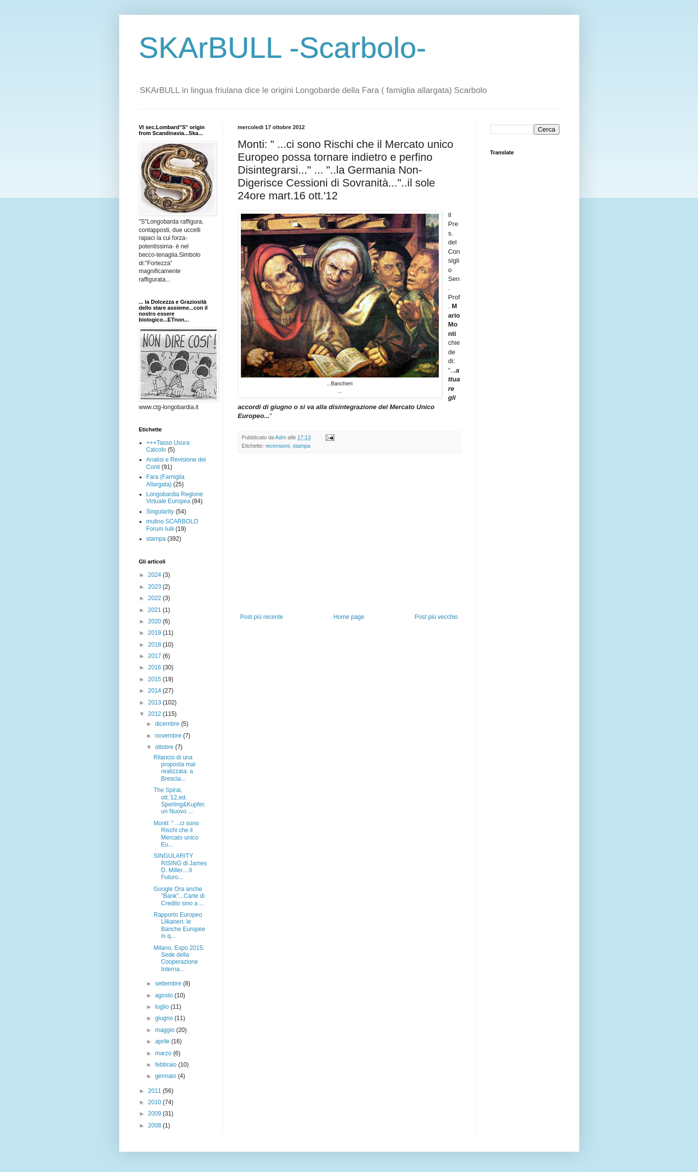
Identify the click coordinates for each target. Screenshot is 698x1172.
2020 (155, 621)
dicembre (168, 723)
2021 (155, 610)
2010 (155, 1102)
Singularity (160, 511)
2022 (155, 598)
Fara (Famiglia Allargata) (165, 480)
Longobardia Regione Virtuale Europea (174, 498)
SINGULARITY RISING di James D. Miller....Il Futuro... (180, 866)
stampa (301, 446)
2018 (155, 644)
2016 (155, 667)
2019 (155, 632)
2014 (155, 690)
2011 (155, 1090)
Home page (348, 616)
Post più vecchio (436, 616)
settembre (169, 983)
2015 (155, 679)
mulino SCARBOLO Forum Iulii (172, 525)
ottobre (165, 747)
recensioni (278, 446)
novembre (169, 735)
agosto (164, 995)
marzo (164, 1053)
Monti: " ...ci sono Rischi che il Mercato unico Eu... (176, 834)
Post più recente (261, 616)
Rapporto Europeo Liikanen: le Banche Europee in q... (179, 925)
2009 (155, 1113)
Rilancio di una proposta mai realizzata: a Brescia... (174, 768)
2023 (155, 586)
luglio (162, 1006)
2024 (155, 574)
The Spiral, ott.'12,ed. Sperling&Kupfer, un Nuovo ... (179, 801)
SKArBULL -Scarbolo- (282, 47)
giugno (164, 1018)
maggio (165, 1030)
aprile (163, 1041)
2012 (155, 713)
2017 (155, 656)
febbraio (166, 1064)
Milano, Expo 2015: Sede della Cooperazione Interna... (178, 958)
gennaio (166, 1076)
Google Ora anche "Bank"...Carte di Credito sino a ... (178, 896)
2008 (155, 1125)
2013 (155, 702)
